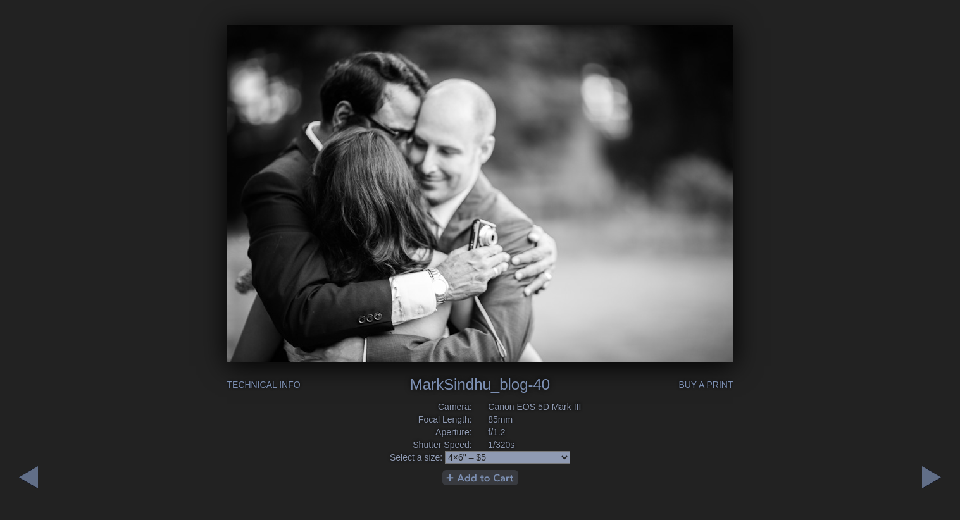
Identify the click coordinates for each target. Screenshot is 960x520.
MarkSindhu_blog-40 (480, 384)
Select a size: (416, 457)
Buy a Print (705, 385)
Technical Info (264, 385)
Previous (931, 477)
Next (28, 477)
